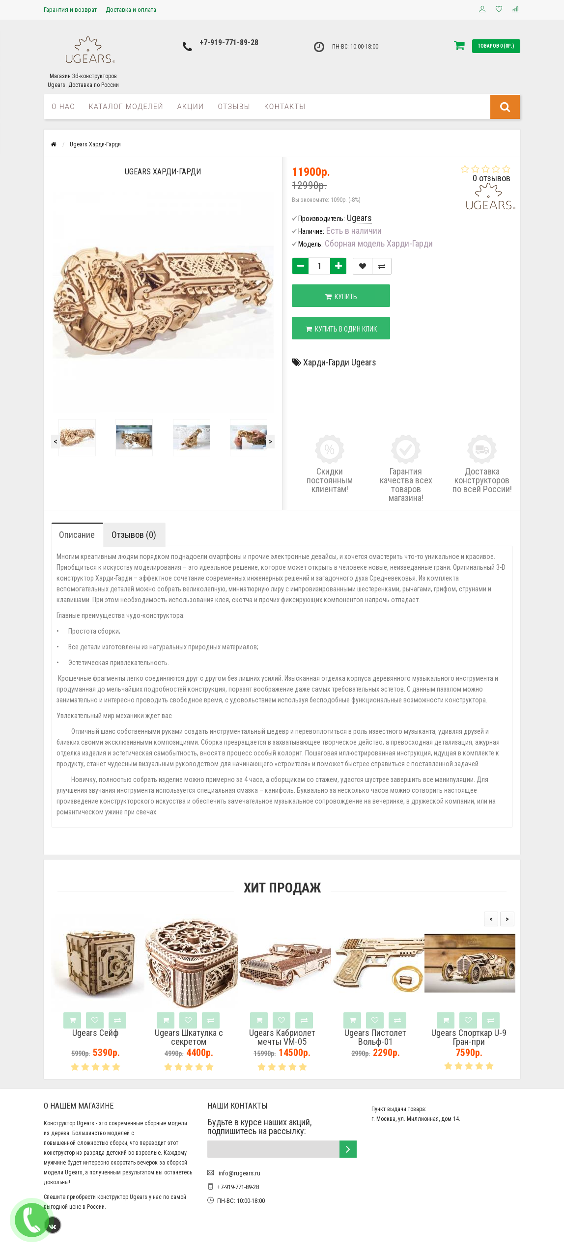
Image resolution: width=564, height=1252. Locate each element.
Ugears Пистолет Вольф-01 (375, 1037)
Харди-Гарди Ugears (339, 362)
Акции (190, 107)
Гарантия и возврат (70, 9)
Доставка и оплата (131, 9)
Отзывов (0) (134, 534)
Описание (77, 534)
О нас (63, 107)
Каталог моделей (126, 107)
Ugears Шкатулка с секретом (189, 1037)
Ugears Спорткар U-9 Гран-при (469, 1037)
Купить (341, 297)
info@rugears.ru (238, 1173)
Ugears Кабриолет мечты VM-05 (282, 1037)
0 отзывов (491, 178)
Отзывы (234, 107)
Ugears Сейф (95, 1033)
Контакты (285, 107)
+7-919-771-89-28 (228, 42)
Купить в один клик (341, 329)
